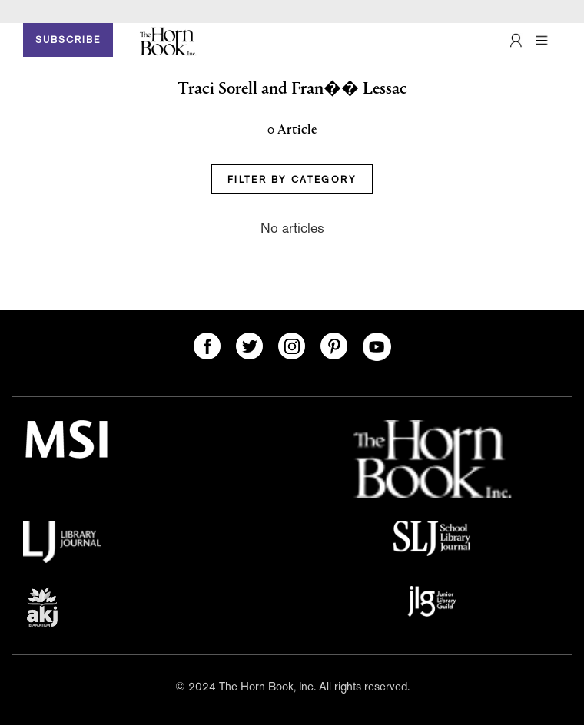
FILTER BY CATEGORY (292, 179)
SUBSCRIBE (68, 40)
